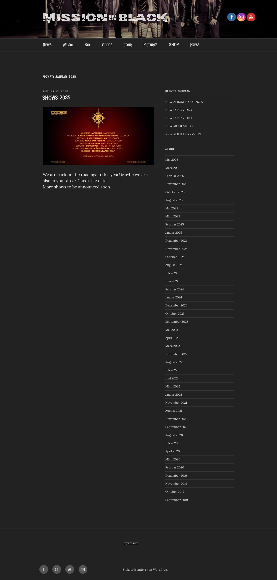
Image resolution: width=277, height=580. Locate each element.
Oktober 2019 (174, 492)
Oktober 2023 (175, 314)
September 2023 (176, 322)
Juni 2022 (172, 378)
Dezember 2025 (176, 184)
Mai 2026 (171, 160)
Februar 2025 (174, 224)
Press (194, 45)
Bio (87, 45)
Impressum (130, 543)
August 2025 (174, 200)
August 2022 (174, 362)
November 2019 (176, 484)
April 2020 (172, 451)
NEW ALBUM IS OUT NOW (184, 102)
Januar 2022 (173, 395)
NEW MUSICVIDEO (179, 126)
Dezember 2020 (176, 419)
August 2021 (173, 411)
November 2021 (176, 403)
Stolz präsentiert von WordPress (145, 570)
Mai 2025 (171, 208)
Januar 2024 (173, 297)
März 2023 (172, 346)
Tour (128, 45)
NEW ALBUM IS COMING (183, 134)
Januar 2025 (173, 233)
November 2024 (176, 249)
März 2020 (172, 459)
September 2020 (176, 427)
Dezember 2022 (176, 354)
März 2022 (172, 386)
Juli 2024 (171, 273)
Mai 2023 (171, 330)
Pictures (150, 45)
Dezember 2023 (176, 305)
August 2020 (174, 435)
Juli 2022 (171, 370)
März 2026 (172, 168)
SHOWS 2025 (56, 97)
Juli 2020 (171, 443)
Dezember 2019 (176, 476)
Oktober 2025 (175, 192)
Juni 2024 (172, 281)
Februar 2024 (174, 289)
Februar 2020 (174, 467)
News (47, 45)
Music (68, 45)
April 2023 (172, 338)
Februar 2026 (174, 176)
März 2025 (172, 216)
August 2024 (174, 265)
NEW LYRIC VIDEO (178, 110)
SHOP (174, 45)
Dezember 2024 (176, 241)
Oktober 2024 (175, 257)
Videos (107, 45)
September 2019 (176, 500)
